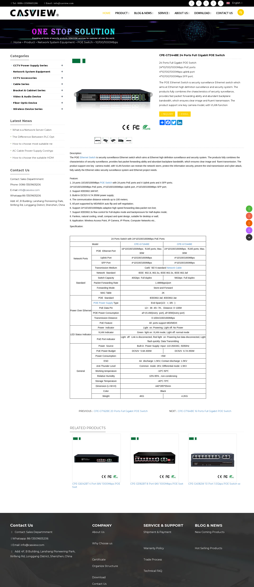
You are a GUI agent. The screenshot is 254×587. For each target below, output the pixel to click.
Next (150, 94)
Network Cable (174, 267)
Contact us (224, 13)
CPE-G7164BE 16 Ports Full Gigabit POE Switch (204, 411)
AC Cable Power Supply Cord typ (32, 150)
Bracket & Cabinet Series (29, 90)
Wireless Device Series (28, 109)
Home (106, 13)
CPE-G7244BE (184, 244)
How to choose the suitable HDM (33, 157)
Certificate (99, 545)
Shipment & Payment (157, 532)
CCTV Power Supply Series (30, 65)
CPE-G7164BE (141, 244)
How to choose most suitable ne (32, 143)
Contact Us (99, 564)
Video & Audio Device (27, 96)
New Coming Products (209, 532)
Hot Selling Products (208, 538)
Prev (76, 94)
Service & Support (165, 525)
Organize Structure (105, 551)
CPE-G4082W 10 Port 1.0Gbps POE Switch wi (214, 483)
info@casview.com (63, 3)
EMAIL (184, 114)
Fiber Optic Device (25, 102)
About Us (98, 532)
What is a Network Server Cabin (32, 129)
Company (102, 525)
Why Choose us (102, 538)
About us (182, 13)
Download (202, 13)
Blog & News (143, 13)
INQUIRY (167, 114)
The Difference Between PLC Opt (33, 136)
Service (164, 13)
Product (122, 13)
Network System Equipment (56, 42)
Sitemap (178, 581)
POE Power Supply (103, 303)
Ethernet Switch (88, 157)
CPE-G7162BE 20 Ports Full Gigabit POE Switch (121, 411)
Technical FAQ (153, 551)
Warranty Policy (154, 538)
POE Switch (85, 42)
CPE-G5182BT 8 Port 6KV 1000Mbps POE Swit (156, 483)
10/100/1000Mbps (106, 42)
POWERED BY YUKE (159, 581)
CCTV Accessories (25, 77)
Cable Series (21, 84)
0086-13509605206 (27, 3)
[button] (128, 13)
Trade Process (153, 545)
